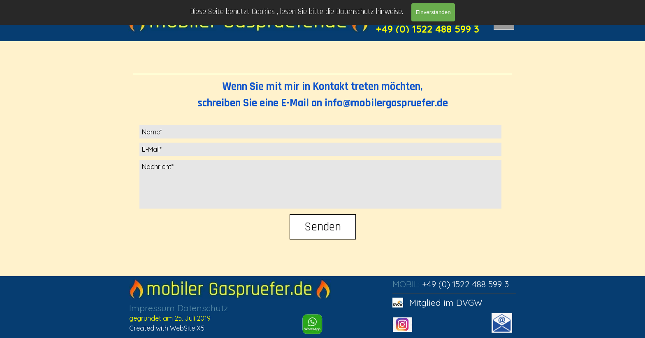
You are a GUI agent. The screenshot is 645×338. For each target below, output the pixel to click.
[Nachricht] (320, 184)
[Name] (320, 131)
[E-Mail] (320, 149)
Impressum (152, 308)
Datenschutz (202, 308)
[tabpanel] (322, 92)
